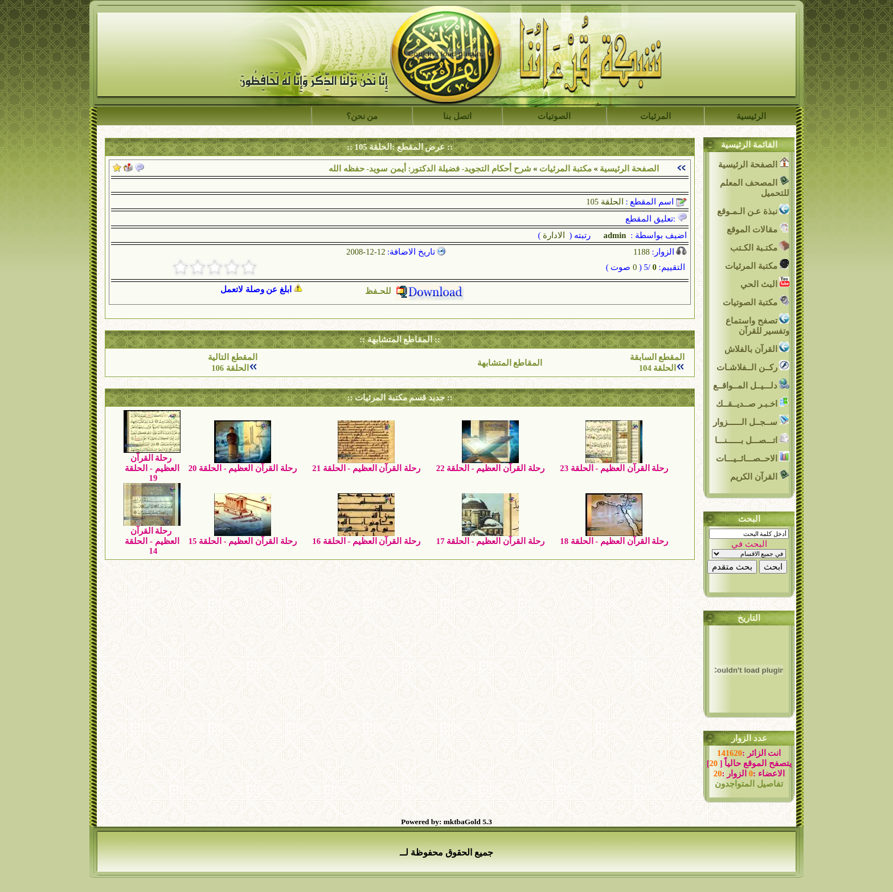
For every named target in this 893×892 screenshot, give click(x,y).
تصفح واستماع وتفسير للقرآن (757, 324)
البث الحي (764, 283)
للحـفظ (414, 291)
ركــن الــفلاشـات (752, 366)
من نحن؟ (362, 116)
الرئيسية (751, 116)
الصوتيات (554, 116)
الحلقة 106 (230, 368)
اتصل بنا (457, 116)
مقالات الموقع (758, 228)
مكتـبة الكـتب (759, 246)
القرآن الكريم (759, 475)
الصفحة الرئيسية (629, 168)
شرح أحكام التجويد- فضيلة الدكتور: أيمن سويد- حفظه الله (430, 168)
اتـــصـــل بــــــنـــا (752, 439)
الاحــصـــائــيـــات (753, 457)
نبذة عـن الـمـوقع (753, 210)
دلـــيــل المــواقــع (751, 384)
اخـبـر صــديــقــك (752, 402)
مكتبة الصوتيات (756, 301)
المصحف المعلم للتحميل (754, 186)
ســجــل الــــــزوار (751, 421)
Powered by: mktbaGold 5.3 (446, 821)
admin (613, 235)
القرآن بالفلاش (756, 348)
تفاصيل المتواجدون (749, 783)
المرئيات (655, 116)
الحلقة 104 (658, 368)
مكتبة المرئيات (565, 168)
